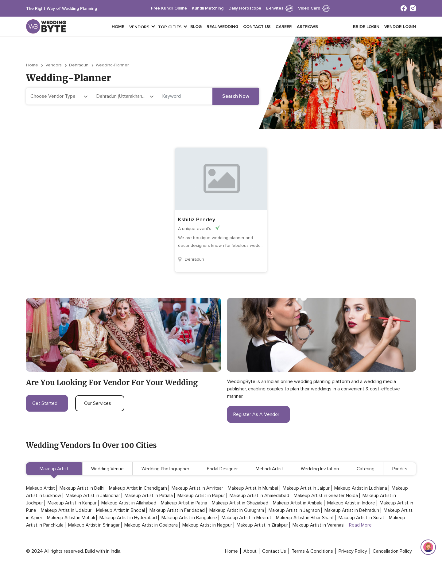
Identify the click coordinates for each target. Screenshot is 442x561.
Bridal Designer (222, 469)
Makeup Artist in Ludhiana (360, 488)
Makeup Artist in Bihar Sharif (305, 517)
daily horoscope (244, 8)
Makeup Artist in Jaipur (306, 488)
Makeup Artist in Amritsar (197, 488)
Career (284, 26)
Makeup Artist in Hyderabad (128, 517)
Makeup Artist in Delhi (82, 488)
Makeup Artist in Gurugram (236, 510)
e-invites (279, 8)
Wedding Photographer (165, 469)
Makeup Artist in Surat (361, 517)
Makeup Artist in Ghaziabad (240, 503)
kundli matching (207, 8)
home (231, 551)
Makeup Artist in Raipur (201, 495)
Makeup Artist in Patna (184, 503)
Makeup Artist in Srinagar (94, 525)
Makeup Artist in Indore (351, 503)
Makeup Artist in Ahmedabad (259, 495)
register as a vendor (258, 414)
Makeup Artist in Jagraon (294, 510)
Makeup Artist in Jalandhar (93, 495)
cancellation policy (392, 551)
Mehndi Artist (269, 469)
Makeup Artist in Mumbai (253, 488)
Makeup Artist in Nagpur (207, 525)
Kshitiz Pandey (196, 219)
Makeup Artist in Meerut (246, 517)
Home (118, 26)
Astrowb (307, 26)
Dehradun (78, 65)
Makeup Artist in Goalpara (151, 525)
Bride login (366, 26)
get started (47, 403)
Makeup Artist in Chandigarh (138, 488)
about (250, 551)
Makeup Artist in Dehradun (351, 510)
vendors (139, 27)
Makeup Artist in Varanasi (318, 525)
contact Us (274, 551)
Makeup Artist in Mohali (71, 517)
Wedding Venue (107, 469)
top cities (170, 27)
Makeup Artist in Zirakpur (262, 525)
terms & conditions (312, 551)
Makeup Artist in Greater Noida (326, 495)
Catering (365, 469)
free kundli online (169, 8)
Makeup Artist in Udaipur (66, 510)
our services (99, 403)
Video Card (314, 8)
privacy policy (353, 551)
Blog (196, 26)
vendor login (400, 26)
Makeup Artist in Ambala (298, 503)
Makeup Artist (54, 469)
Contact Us (257, 26)
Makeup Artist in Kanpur (72, 503)
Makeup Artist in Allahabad (128, 503)
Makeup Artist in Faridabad (177, 510)
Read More (360, 525)
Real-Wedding (222, 26)
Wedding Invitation (320, 469)
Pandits (399, 469)
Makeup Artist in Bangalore (189, 517)
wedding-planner (112, 65)
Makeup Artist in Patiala (149, 495)
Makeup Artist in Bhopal (120, 510)
